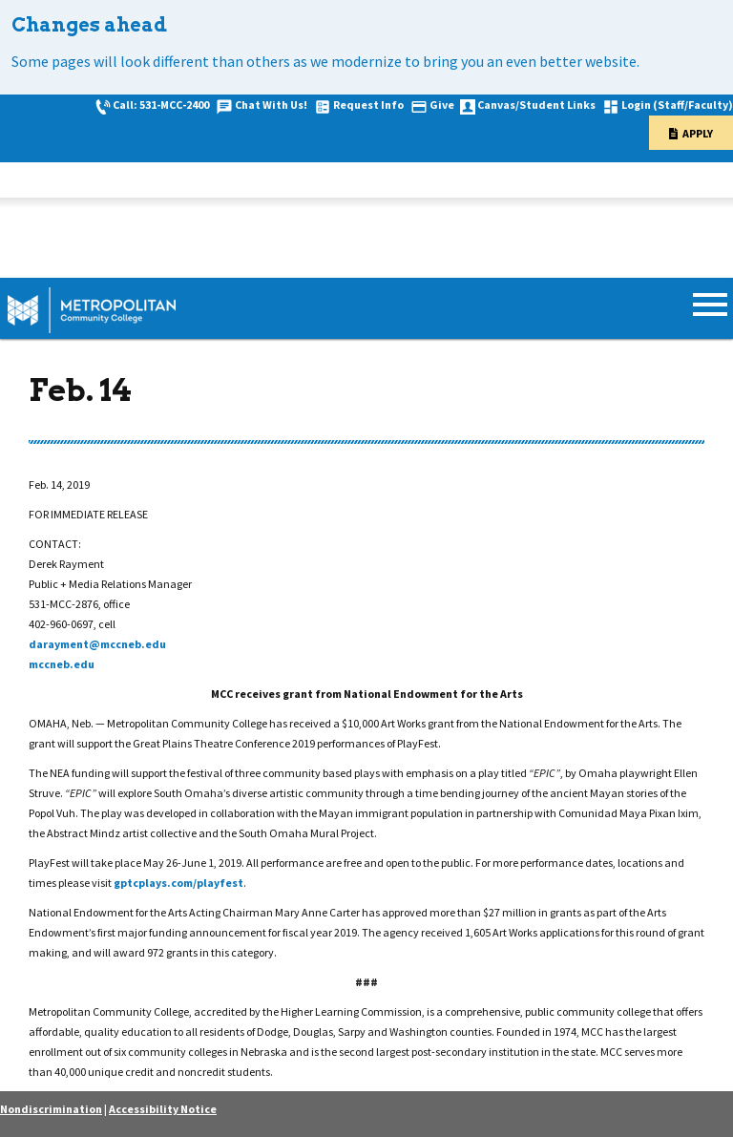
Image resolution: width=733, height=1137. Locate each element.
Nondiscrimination (51, 1109)
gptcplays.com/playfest (178, 882)
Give (441, 104)
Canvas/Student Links (536, 104)
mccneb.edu (61, 664)
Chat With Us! (271, 104)
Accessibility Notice (163, 1109)
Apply (697, 133)
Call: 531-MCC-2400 (161, 104)
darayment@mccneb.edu (97, 644)
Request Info (368, 104)
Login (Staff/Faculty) (677, 104)
